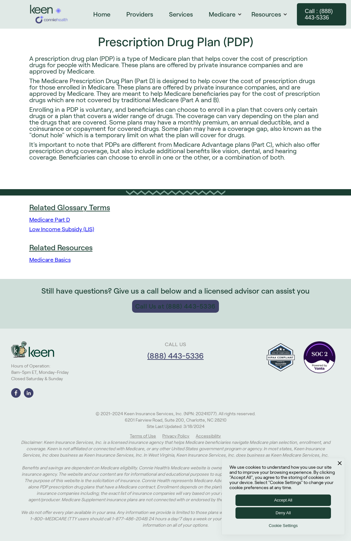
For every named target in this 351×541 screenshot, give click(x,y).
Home (101, 14)
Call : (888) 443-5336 (319, 14)
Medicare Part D (49, 220)
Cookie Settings (283, 525)
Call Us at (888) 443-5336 (175, 306)
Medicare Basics (50, 260)
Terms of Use (143, 435)
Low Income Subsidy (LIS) (61, 229)
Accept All (283, 500)
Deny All (283, 512)
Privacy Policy (175, 435)
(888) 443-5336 (175, 356)
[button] (228, 14)
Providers (139, 14)
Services (181, 14)
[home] (49, 14)
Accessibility (208, 435)
